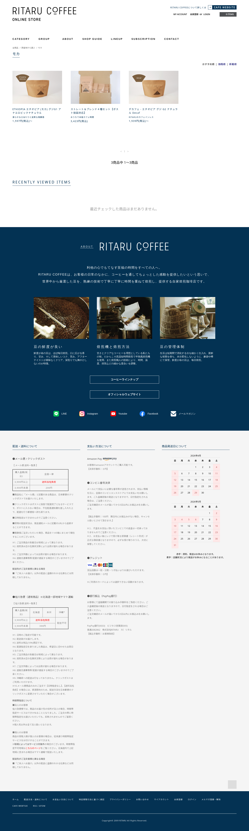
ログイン (192, 799)
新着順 (233, 64)
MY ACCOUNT (180, 14)
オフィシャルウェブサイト (124, 394)
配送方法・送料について (35, 799)
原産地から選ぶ (28, 47)
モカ (40, 47)
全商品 (15, 47)
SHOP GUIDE (92, 39)
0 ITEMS (228, 14)
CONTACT (171, 39)
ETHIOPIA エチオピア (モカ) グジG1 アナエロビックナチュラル (36, 110)
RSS (35, 806)
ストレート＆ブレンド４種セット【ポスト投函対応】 (95, 110)
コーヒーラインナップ (124, 379)
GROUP (46, 38)
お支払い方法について (63, 799)
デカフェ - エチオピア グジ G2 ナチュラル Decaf (153, 110)
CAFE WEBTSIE (20, 806)
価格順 (221, 64)
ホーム (15, 799)
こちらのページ (33, 748)
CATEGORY (23, 38)
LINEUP (117, 39)
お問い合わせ (142, 799)
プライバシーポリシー (120, 799)
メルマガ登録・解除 (211, 799)
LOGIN (207, 14)
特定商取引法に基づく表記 (91, 799)
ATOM (42, 806)
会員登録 (194, 14)
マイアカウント (161, 799)
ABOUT (67, 39)
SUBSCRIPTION (143, 39)
